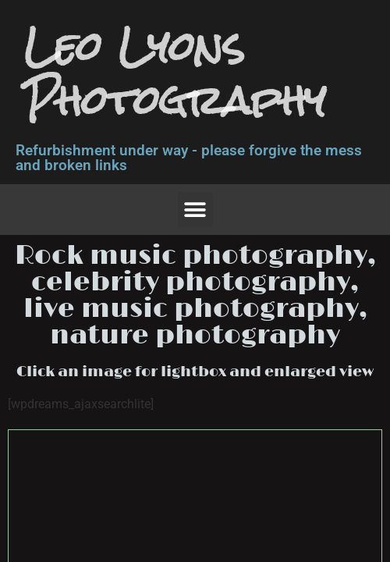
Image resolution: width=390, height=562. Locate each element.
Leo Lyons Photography (174, 73)
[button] (195, 209)
